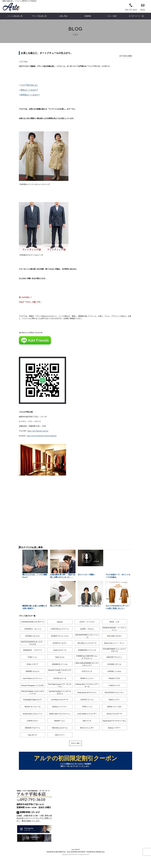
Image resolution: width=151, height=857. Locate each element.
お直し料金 (63, 16)
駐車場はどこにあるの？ (30, 95)
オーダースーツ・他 (136, 16)
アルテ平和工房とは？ (29, 85)
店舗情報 (87, 16)
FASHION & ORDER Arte (95, 852)
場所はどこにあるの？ (29, 90)
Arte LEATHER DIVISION (76, 852)
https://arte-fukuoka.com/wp (38, 431)
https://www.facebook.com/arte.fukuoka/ (42, 436)
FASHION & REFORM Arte (56, 852)
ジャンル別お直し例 (14, 16)
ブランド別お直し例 (39, 16)
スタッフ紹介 (112, 16)
